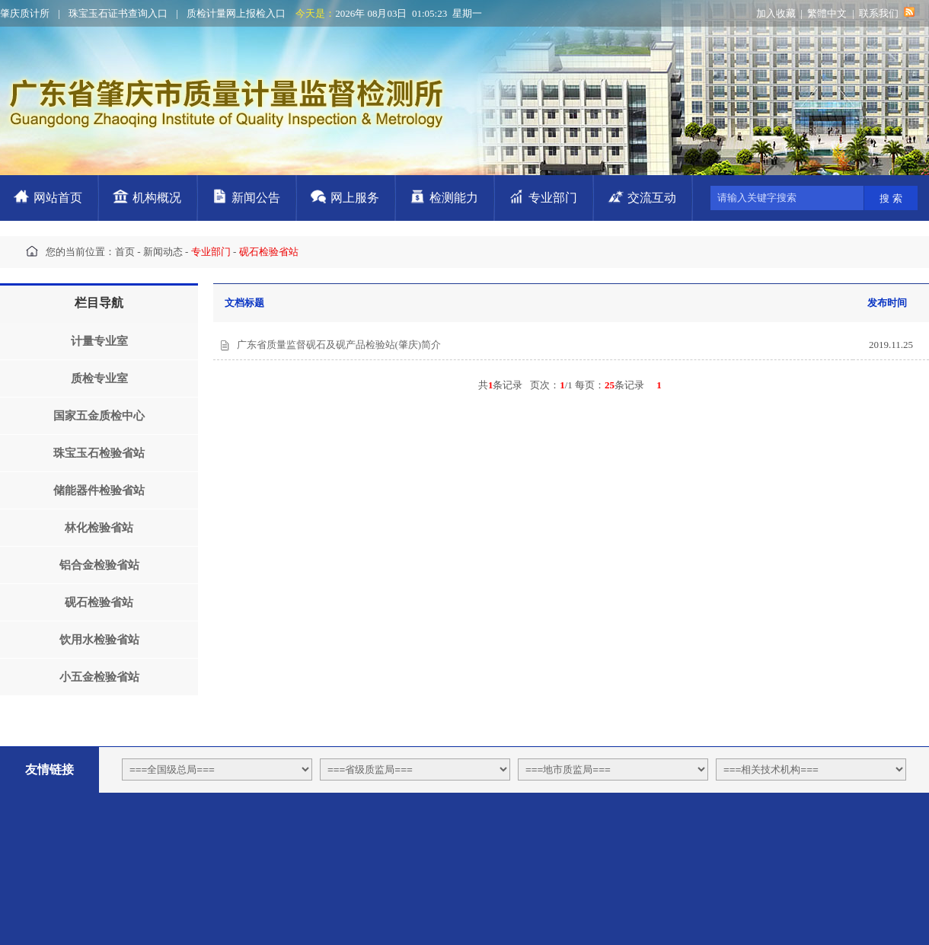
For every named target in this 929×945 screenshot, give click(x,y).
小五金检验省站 (99, 677)
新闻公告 (255, 197)
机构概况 (156, 197)
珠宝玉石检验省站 (99, 453)
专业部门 (552, 197)
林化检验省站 (99, 528)
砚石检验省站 (99, 602)
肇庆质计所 (24, 13)
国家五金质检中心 (99, 416)
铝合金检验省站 (99, 565)
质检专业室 (99, 378)
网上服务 (354, 197)
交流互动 (651, 197)
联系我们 (879, 13)
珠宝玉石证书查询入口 (118, 13)
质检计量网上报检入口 (236, 13)
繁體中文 (827, 13)
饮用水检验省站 (99, 640)
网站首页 (58, 197)
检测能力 (453, 197)
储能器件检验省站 (99, 490)
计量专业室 (99, 341)
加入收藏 (776, 13)
